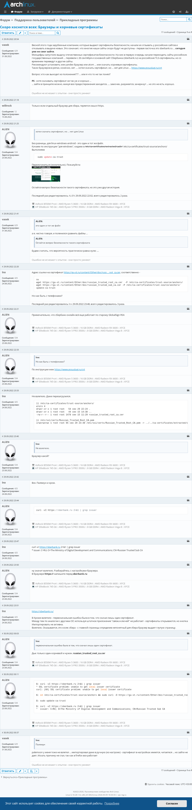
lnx (4, 272)
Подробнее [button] (111, 803)
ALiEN (5, 129)
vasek (5, 44)
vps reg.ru (122, 795)
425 (16, 278)
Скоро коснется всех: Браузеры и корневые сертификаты (51, 27)
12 (15, 111)
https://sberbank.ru (49, 547)
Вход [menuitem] (181, 12)
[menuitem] (173, 11)
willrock (7, 105)
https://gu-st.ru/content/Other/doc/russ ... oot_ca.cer (92, 272)
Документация (75, 11)
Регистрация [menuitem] (188, 12)
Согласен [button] (172, 803)
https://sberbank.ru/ (43, 611)
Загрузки (50, 11)
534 (16, 152)
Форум (33, 11)
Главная (16, 11)
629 (16, 50)
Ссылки (6, 12)
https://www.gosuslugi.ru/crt (146, 67)
